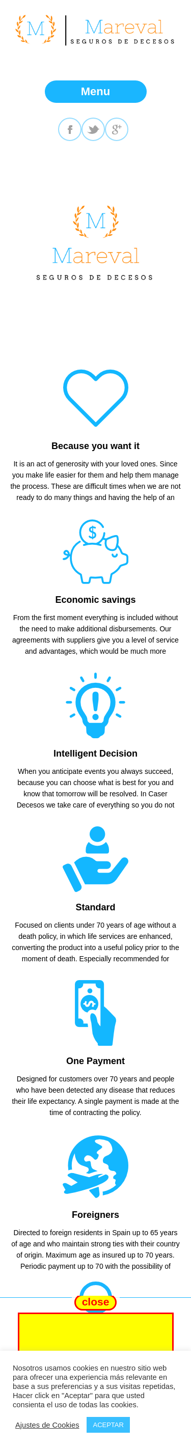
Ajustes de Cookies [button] (47, 1425)
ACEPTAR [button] (108, 1425)
